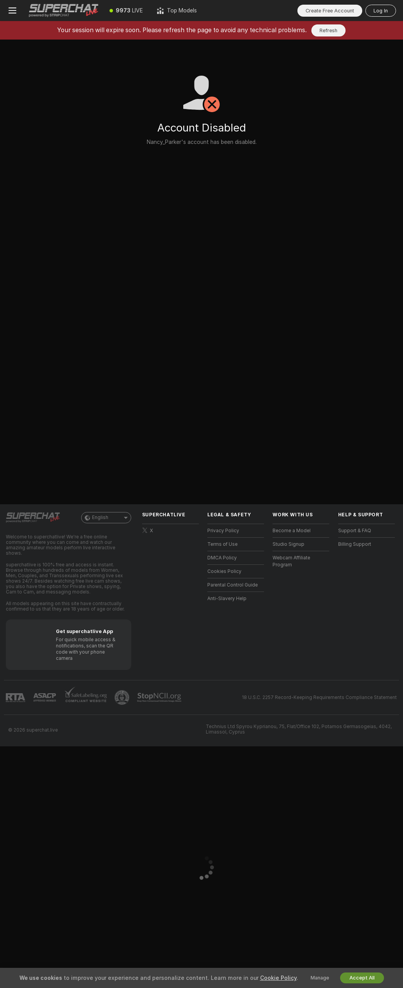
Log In (380, 11)
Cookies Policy (224, 571)
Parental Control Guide (232, 585)
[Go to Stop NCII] (160, 697)
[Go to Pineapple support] (123, 697)
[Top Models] (177, 10)
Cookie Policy (278, 978)
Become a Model (292, 530)
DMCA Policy (222, 558)
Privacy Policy (223, 530)
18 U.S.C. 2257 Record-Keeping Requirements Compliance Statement (319, 697)
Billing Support (354, 544)
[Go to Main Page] (63, 10)
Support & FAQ (354, 530)
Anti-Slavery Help (227, 598)
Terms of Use (222, 544)
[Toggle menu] (12, 10)
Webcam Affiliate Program (291, 561)
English (106, 518)
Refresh (328, 30)
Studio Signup (288, 544)
